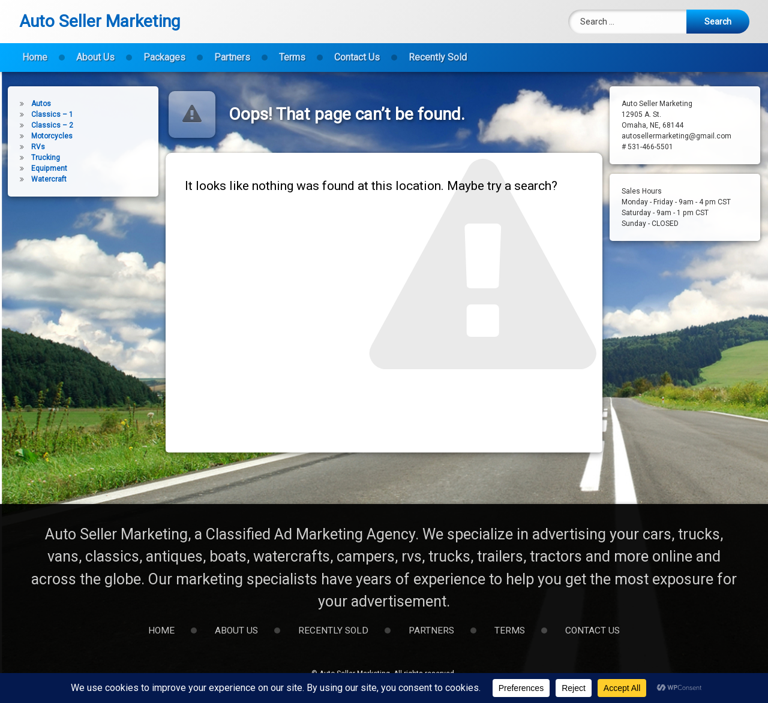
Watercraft (34, 179)
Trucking (31, 157)
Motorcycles (37, 136)
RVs (24, 147)
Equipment (35, 168)
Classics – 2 (38, 125)
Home (34, 50)
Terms (292, 50)
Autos (27, 103)
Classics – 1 (38, 114)
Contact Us (357, 50)
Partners (232, 50)
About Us (95, 50)
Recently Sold (438, 50)
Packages (164, 50)
